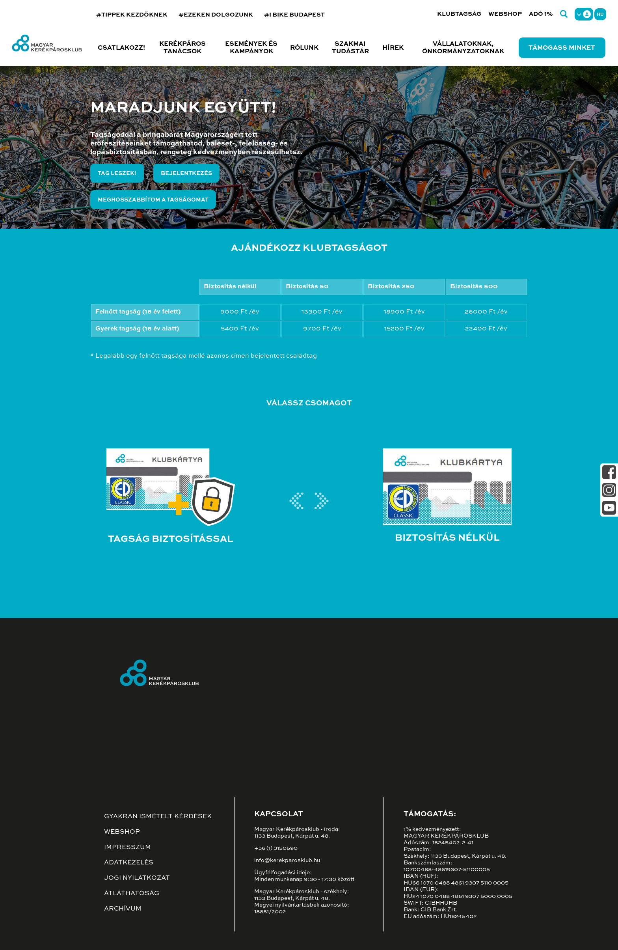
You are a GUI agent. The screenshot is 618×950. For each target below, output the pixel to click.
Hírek (393, 48)
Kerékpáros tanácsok (182, 48)
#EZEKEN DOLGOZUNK (216, 15)
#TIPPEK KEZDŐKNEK (132, 15)
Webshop (505, 14)
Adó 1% (541, 14)
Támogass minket (562, 48)
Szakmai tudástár (350, 48)
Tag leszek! (117, 173)
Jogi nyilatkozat (137, 878)
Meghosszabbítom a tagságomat (153, 200)
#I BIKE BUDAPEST (294, 15)
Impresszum (127, 847)
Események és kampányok (251, 48)
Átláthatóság (131, 893)
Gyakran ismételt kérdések (158, 817)
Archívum (122, 909)
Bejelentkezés (186, 173)
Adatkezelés (128, 863)
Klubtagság (459, 14)
